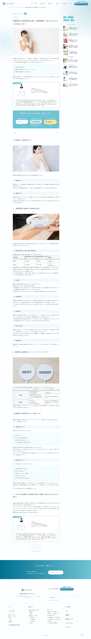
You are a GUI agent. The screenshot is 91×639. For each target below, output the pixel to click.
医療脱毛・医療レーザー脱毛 (33, 610)
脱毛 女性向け (21, 7)
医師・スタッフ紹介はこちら (21, 95)
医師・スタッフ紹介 (12, 616)
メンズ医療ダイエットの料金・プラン (54, 619)
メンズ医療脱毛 (31, 617)
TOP (9, 7)
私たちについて (11, 614)
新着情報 (10, 621)
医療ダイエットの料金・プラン (53, 613)
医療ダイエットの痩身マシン (52, 611)
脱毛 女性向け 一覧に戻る (36, 551)
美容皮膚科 (66, 20)
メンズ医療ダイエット (51, 615)
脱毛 (17, 7)
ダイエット (71, 17)
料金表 (10, 617)
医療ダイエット (50, 610)
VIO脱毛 (30, 613)
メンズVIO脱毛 (31, 621)
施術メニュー (50, 3)
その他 (72, 20)
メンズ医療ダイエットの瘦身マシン (54, 617)
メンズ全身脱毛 (31, 619)
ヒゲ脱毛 (30, 623)
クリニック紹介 (34, 3)
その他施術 (49, 621)
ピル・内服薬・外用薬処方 (52, 623)
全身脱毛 (30, 612)
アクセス (10, 619)
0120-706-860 (32, 571)
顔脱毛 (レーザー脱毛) (32, 615)
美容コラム (13, 7)
